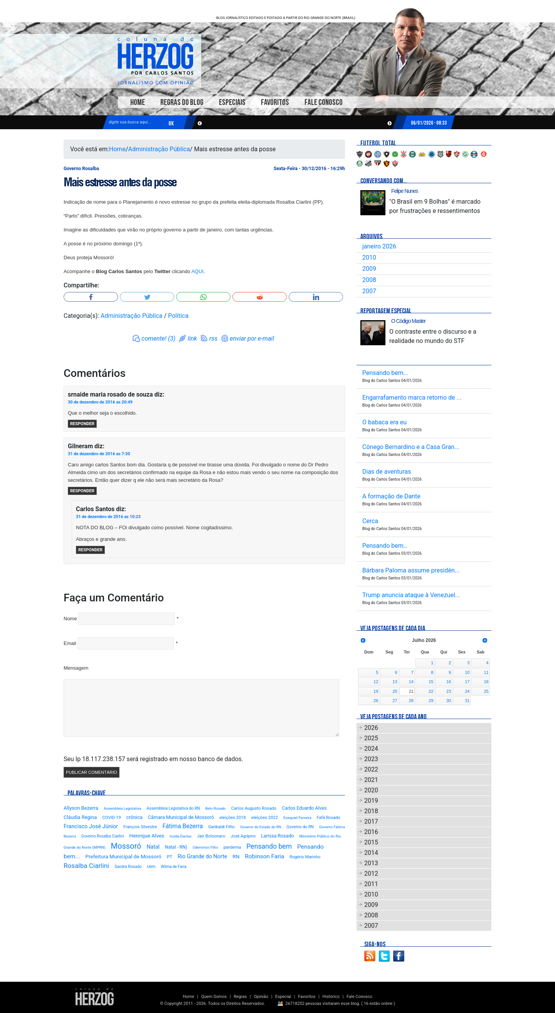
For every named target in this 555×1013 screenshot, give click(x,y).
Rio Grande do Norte (202, 856)
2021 (371, 779)
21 (411, 691)
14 (411, 681)
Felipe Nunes (404, 191)
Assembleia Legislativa (122, 808)
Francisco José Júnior (91, 826)
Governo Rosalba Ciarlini (102, 836)
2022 (371, 769)
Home (137, 102)
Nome (70, 618)
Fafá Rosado (328, 817)
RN (235, 856)
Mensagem (76, 668)
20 (395, 691)
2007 (369, 291)
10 (467, 672)
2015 (371, 842)
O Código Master (408, 321)
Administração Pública (159, 149)
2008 (369, 280)
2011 (371, 884)
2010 (369, 257)
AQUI (197, 271)
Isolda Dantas (181, 836)
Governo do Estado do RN (260, 827)
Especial (283, 996)
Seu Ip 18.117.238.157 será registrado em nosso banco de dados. (153, 759)
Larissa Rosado (277, 836)
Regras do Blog (182, 102)
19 (375, 691)
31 (467, 700)
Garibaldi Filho (221, 826)
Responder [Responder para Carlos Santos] (90, 549)
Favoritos (275, 102)
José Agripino (243, 836)
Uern (151, 866)
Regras (240, 996)
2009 (369, 268)
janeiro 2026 (379, 246)
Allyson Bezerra (81, 808)
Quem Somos (214, 996)
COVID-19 (111, 817)
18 (486, 681)
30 (448, 700)
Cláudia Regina (80, 817)
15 (431, 681)
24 (467, 691)
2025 (371, 738)
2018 (371, 811)
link (192, 338)
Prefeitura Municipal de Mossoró (123, 856)
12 (375, 681)
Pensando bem (269, 846)
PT (169, 856)
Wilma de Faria (173, 866)
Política (178, 315)
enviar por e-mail (252, 338)
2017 (371, 821)
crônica (134, 817)
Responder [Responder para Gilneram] (82, 490)
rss (213, 338)
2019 (371, 800)
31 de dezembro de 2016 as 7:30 (99, 453)
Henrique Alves (146, 835)
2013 (371, 863)
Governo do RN (300, 826)
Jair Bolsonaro (211, 836)
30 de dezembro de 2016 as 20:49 (100, 402)
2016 (371, 832)
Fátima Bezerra (182, 826)
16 (448, 681)
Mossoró (126, 846)
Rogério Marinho (304, 856)
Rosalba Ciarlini (86, 865)
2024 (371, 748)
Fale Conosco (323, 102)
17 (467, 681)
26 (375, 700)
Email (70, 643)
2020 (371, 790)
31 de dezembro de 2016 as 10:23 (108, 516)
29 (431, 700)
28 (411, 700)
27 (395, 700)
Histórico (331, 996)
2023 (371, 759)
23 (448, 691)
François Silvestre (140, 826)
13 (395, 681)
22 (431, 691)
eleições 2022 (264, 817)
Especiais (232, 102)
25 (486, 691)
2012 (371, 873)
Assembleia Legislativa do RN (173, 808)
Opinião (261, 996)
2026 (371, 727)
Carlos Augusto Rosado (254, 808)
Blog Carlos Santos (155, 60)
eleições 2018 (232, 817)
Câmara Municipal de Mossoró (181, 817)
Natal (152, 847)
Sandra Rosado (127, 866)
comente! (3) (158, 338)
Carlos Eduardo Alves (304, 808)
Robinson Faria (264, 856)
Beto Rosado (215, 808)
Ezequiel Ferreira (297, 817)
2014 (371, 852)
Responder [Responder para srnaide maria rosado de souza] (82, 423)
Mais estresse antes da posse (120, 182)
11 (486, 672)
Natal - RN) (176, 847)
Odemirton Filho (205, 847)
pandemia (232, 847)
